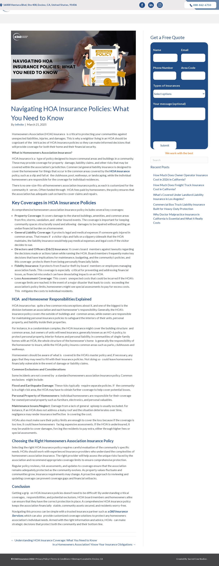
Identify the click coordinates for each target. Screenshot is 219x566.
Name (165, 55)
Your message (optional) (179, 111)
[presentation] (180, 131)
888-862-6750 (200, 5)
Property (155, 19)
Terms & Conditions (60, 559)
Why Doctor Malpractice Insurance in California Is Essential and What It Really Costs (178, 218)
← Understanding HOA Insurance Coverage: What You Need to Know (54, 540)
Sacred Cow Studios (197, 559)
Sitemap (76, 559)
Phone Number (165, 73)
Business (176, 19)
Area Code (193, 73)
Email (193, 55)
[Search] (179, 160)
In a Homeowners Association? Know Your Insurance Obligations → (94, 544)
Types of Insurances (179, 89)
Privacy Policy (42, 559)
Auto (107, 19)
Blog (211, 19)
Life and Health (129, 19)
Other (195, 19)
